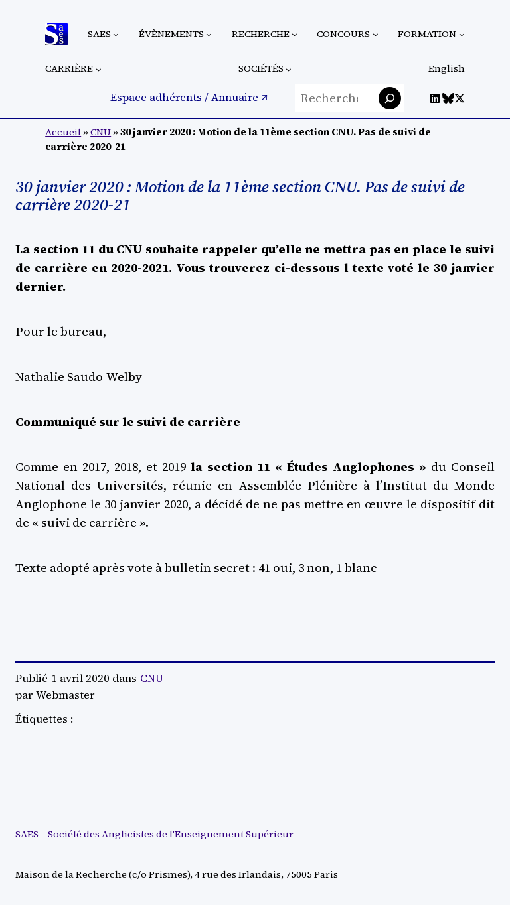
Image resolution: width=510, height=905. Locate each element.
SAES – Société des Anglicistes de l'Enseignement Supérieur (154, 834)
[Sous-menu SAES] (116, 34)
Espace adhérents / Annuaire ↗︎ (189, 97)
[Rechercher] (390, 98)
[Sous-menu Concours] (376, 34)
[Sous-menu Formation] (462, 34)
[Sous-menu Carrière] (99, 69)
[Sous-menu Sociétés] (289, 69)
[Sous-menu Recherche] (295, 34)
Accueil (63, 132)
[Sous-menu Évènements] (209, 34)
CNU (100, 132)
